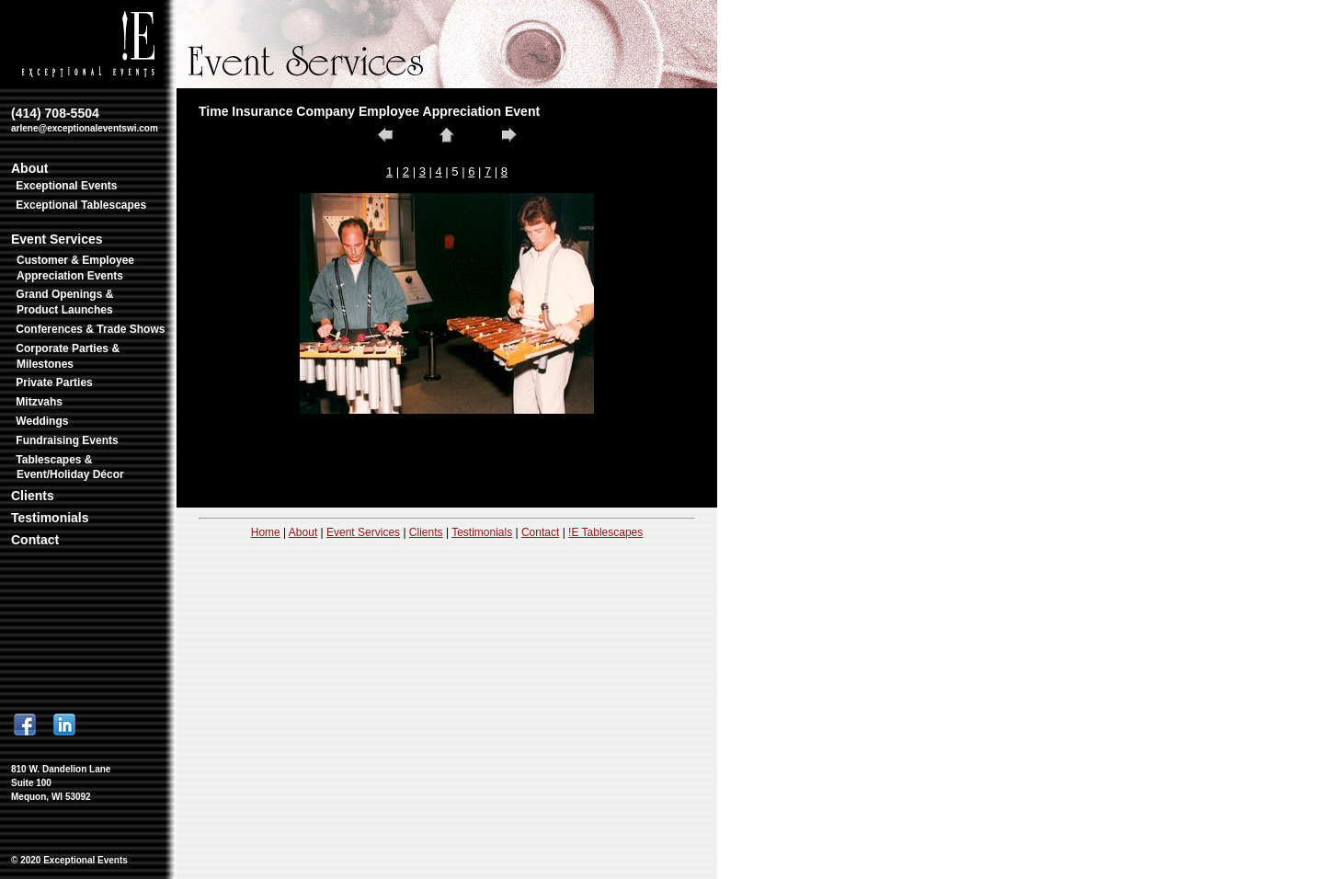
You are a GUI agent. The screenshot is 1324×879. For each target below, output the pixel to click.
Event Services (57, 239)
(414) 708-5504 (84, 119)
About (29, 168)
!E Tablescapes (605, 532)
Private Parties (54, 382)
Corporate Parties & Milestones (68, 356)
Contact (35, 539)
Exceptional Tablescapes (81, 205)
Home (265, 532)
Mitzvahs (39, 401)
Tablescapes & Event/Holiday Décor (69, 467)
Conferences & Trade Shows (90, 329)
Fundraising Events (67, 440)
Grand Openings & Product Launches (64, 302)
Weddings (42, 421)
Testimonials (50, 517)
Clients (32, 495)
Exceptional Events (66, 185)
